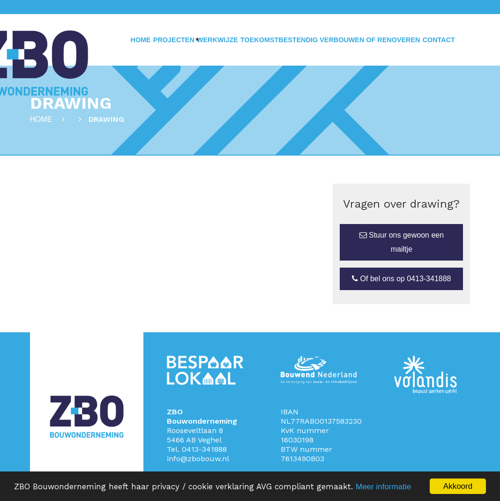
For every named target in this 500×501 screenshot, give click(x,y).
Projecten (173, 40)
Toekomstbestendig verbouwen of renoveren (330, 40)
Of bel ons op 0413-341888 (401, 279)
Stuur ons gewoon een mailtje (401, 242)
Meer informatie (383, 486)
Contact (439, 40)
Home (141, 40)
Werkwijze (217, 40)
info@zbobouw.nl (198, 458)
